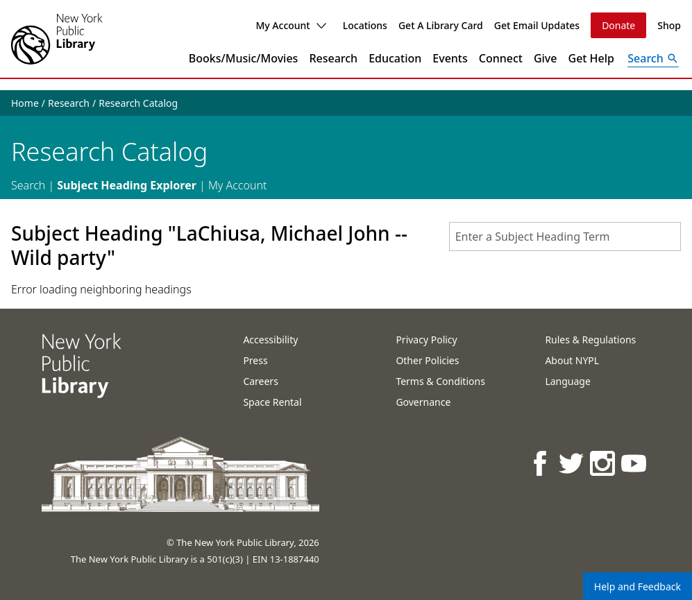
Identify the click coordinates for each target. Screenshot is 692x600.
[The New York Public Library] (57, 39)
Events (449, 58)
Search (28, 185)
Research (333, 58)
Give (545, 58)
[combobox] (565, 236)
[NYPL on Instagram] (603, 463)
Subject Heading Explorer (126, 185)
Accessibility (270, 339)
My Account (290, 25)
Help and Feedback (637, 586)
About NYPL (572, 360)
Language (567, 381)
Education (395, 58)
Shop (669, 25)
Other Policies (427, 360)
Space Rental (272, 402)
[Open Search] (653, 58)
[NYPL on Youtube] (634, 463)
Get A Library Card (440, 25)
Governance (423, 402)
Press (255, 360)
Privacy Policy (426, 339)
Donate (618, 25)
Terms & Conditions (440, 381)
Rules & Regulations (590, 339)
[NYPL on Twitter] (572, 463)
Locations (365, 25)
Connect (501, 58)
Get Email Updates (537, 25)
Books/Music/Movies (243, 58)
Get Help (591, 58)
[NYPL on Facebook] (541, 463)
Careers (260, 381)
